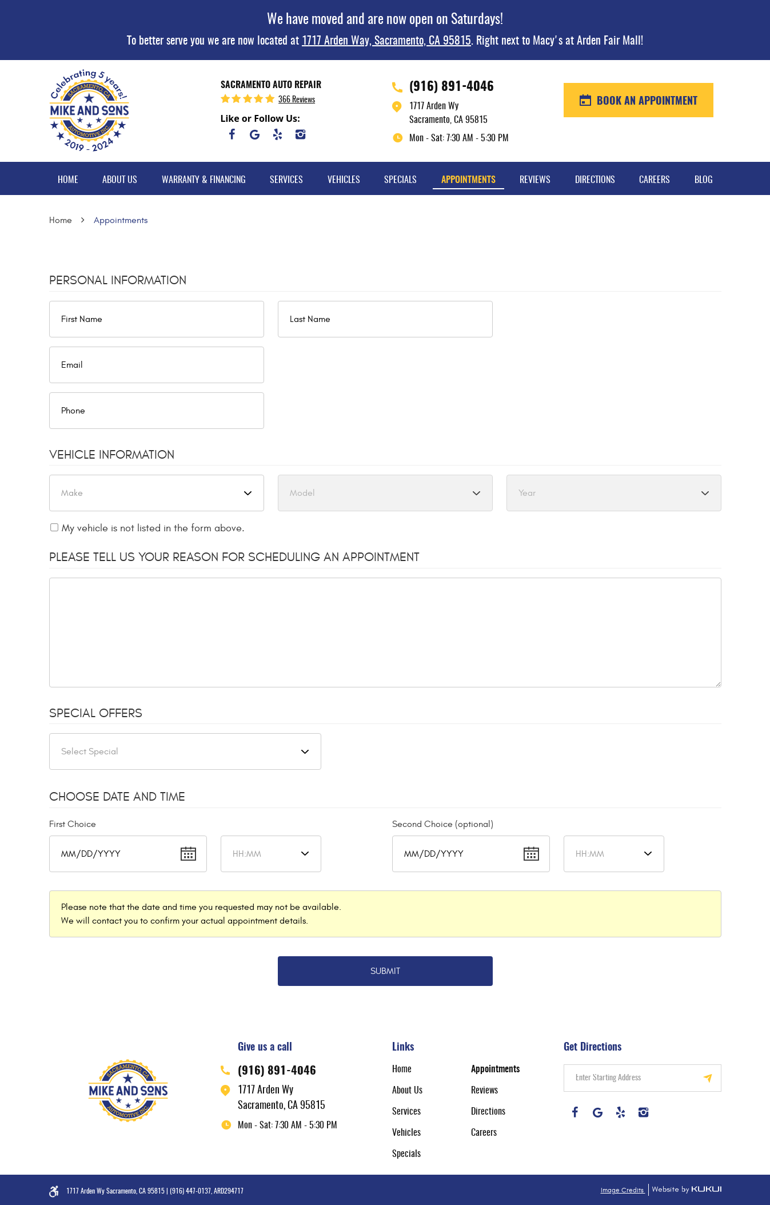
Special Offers (95, 713)
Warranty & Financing (204, 180)
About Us (119, 180)
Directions (595, 180)
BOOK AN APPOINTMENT (645, 102)
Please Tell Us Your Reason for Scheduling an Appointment (234, 557)
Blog (704, 180)
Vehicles (344, 180)
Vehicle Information (111, 454)
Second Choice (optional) (442, 824)
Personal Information (117, 280)
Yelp (277, 134)
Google (255, 134)
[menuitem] (68, 178)
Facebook (232, 134)
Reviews (535, 180)
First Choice (72, 824)
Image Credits (623, 1190)
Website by (684, 1190)
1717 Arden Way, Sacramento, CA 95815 (386, 41)
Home (68, 180)
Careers (654, 180)
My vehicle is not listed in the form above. (153, 528)
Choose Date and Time (117, 796)
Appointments (468, 180)
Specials (400, 180)
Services (286, 180)
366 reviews (296, 100)
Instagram (300, 134)
